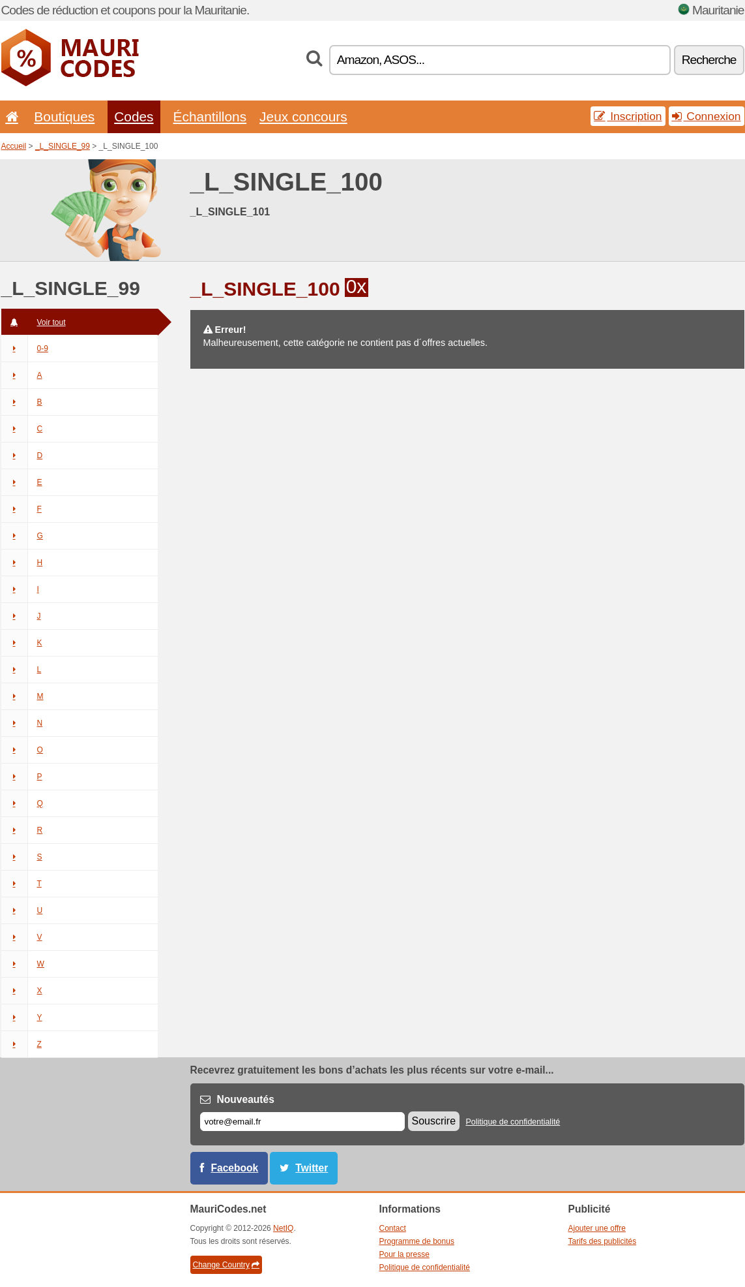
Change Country (226, 1264)
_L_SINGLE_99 (62, 146)
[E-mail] (302, 1121)
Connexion (706, 116)
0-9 (24, 348)
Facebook (235, 1167)
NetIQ (283, 1228)
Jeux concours (303, 116)
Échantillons (210, 116)
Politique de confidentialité (512, 1121)
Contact (392, 1228)
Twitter (311, 1167)
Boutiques (64, 116)
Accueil (14, 146)
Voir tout (33, 322)
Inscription (628, 116)
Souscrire (434, 1120)
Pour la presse (404, 1254)
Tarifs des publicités (602, 1241)
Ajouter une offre (597, 1228)
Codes (133, 116)
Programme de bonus (416, 1241)
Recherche (709, 60)
